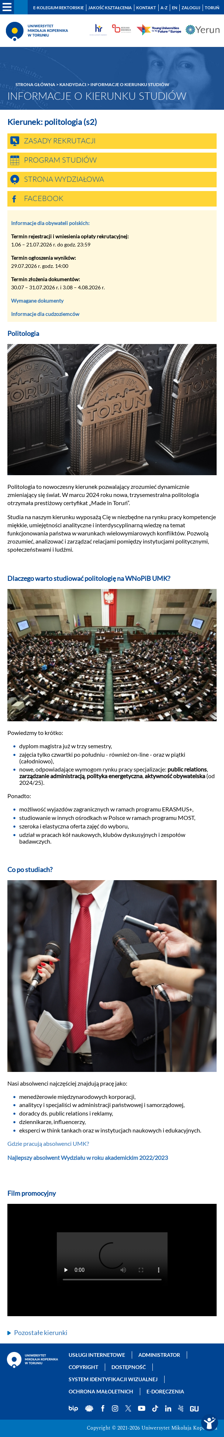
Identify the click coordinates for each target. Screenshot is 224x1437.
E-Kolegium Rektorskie (58, 7)
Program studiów (60, 160)
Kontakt (146, 7)
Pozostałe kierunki (41, 1332)
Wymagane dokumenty (37, 300)
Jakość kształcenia (110, 7)
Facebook (43, 198)
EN (174, 7)
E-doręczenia (165, 1391)
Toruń (212, 7)
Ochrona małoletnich (101, 1391)
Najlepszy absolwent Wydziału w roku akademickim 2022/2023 (87, 1157)
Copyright (83, 1367)
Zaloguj (191, 7)
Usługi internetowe (97, 1355)
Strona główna (35, 84)
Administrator (159, 1355)
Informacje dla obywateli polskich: (50, 223)
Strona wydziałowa (64, 179)
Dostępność (128, 1367)
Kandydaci (72, 84)
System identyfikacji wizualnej (113, 1379)
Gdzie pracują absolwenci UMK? (48, 1143)
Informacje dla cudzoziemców (45, 314)
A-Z (164, 7)
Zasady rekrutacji (60, 141)
